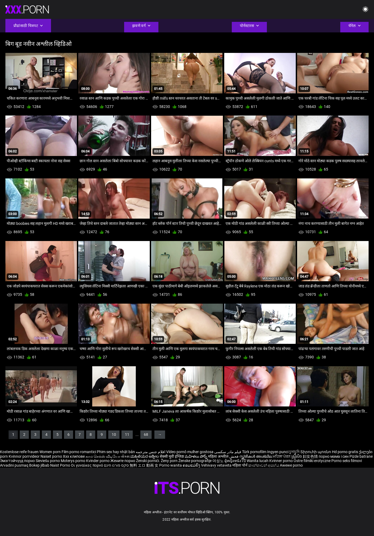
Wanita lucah (258, 461)
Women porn (50, 452)
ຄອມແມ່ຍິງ (192, 465)
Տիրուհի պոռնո (316, 452)
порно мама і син (334, 456)
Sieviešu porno (48, 461)
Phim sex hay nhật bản (116, 452)
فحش (234, 456)
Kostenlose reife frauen (19, 452)
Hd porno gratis (345, 452)
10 (114, 434)
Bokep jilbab (39, 465)
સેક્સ (125, 456)
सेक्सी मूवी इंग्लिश (172, 456)
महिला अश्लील (218, 456)
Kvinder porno (98, 461)
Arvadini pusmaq (14, 465)
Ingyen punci (277, 452)
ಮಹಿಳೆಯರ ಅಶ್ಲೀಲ (145, 456)
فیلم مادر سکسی (227, 452)
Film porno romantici (79, 452)
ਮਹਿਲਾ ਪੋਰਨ (282, 456)
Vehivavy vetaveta (216, 465)
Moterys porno (73, 461)
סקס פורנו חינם (116, 465)
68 (146, 434)
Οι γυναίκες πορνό (87, 465)
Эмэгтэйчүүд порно (18, 461)
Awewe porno (291, 465)
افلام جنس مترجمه (150, 452)
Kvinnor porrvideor (24, 456)
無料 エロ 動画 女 (144, 465)
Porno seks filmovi (346, 461)
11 (127, 434)
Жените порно (123, 461)
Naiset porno (51, 456)
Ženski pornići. (148, 461)
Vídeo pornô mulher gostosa (189, 452)
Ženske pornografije (195, 461)
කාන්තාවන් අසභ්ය (264, 465)
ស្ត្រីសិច (297, 456)
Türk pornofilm (254, 452)
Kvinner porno (281, 461)
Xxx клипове (74, 456)
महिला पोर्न (240, 465)
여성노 (218, 461)
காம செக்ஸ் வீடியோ (103, 456)
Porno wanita (171, 465)
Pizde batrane (361, 456)
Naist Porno (60, 465)
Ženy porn (169, 461)
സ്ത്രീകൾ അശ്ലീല (256, 456)
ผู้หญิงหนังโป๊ (236, 461)
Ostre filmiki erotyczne (312, 461)
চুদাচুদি (294, 452)
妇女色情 (311, 456)
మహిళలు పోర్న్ (196, 456)
